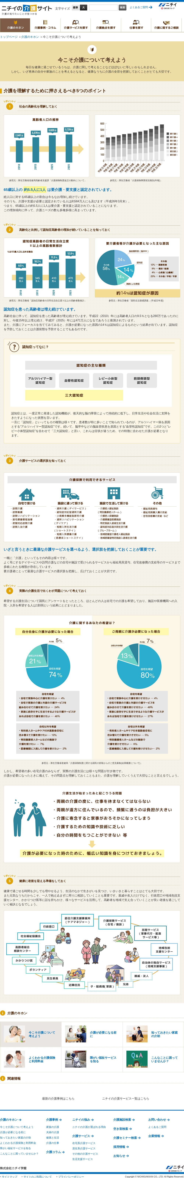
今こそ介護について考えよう (16, 1125)
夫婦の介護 (52, 1130)
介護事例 (52, 1118)
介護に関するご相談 (166, 25)
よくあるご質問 (139, 7)
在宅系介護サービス (83, 1141)
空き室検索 (120, 1127)
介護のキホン (15, 25)
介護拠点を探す (106, 25)
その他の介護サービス (85, 1152)
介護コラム (53, 1150)
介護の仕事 (52, 1141)
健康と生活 (52, 1136)
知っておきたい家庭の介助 (15, 1136)
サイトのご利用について (38, 1175)
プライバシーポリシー (71, 1175)
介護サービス (81, 1134)
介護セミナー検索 (125, 1136)
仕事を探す (136, 25)
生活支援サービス (82, 1157)
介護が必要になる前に (13, 1130)
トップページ (9, 36)
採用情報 (119, 1145)
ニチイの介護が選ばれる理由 (89, 1125)
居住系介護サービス (83, 1146)
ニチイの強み (81, 1118)
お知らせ (119, 1154)
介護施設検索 (122, 1118)
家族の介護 (52, 1125)
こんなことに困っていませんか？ (19, 1152)
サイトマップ (9, 1175)
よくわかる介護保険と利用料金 (18, 1141)
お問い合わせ (157, 1118)
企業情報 (154, 1134)
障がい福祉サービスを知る (15, 1146)
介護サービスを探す (76, 25)
